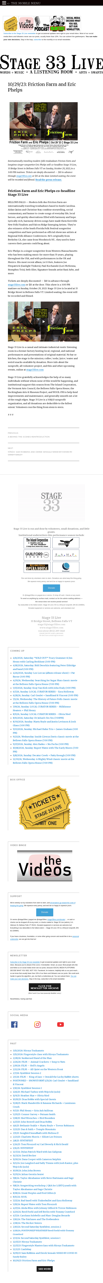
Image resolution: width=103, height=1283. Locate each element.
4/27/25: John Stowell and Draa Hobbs (32, 1121)
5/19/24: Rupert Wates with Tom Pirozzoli (35, 1204)
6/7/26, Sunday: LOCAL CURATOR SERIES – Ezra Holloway (43, 691)
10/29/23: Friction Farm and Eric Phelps (34, 1260)
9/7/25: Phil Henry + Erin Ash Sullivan (33, 1110)
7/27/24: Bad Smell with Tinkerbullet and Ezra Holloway (42, 1200)
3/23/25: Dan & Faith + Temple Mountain (34, 1129)
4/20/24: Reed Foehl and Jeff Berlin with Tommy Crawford (44, 1211)
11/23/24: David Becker (24, 1155)
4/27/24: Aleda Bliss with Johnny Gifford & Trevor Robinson (44, 1208)
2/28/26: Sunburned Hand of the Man (32, 1058)
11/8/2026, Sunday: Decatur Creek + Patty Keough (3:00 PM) (44, 755)
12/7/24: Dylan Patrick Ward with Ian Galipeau (37, 1151)
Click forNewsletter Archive (45, 987)
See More (44, 1269)
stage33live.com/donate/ (56, 919)
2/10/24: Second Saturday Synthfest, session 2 (37, 1226)
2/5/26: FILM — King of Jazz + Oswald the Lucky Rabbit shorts (46, 1076)
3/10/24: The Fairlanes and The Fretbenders (36, 1219)
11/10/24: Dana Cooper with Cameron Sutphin (37, 1159)
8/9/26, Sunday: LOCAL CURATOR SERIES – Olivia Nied (41, 714)
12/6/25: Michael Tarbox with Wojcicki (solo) (36, 1091)
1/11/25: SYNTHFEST (23, 1148)
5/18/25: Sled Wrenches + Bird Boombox (34, 1118)
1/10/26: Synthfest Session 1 (27, 1088)
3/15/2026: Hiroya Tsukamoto (28, 1050)
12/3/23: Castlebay (22, 1249)
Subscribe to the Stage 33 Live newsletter (19, 33)
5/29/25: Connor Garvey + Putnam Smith (34, 1114)
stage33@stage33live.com (51, 624)
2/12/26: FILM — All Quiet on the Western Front (38, 1069)
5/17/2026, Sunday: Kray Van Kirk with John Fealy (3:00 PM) (44, 688)
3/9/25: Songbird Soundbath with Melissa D (35, 1133)
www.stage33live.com (51, 627)
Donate (51, 588)
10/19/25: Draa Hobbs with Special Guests (34, 1099)
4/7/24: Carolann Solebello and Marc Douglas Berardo (41, 1215)
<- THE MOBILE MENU (23, 3)
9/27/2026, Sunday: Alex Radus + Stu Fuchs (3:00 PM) (41, 744)
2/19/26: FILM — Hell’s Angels (29, 1065)
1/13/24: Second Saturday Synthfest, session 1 (36, 1238)
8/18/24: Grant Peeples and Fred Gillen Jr (34, 1193)
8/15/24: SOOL (20, 1196)
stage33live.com (24, 176)
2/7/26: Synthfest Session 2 (27, 1073)
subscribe (37, 40)
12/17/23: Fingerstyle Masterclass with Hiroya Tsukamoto (43, 1245)
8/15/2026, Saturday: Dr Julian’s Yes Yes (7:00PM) (38, 718)
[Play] (43, 321)
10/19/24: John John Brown (27, 1170)
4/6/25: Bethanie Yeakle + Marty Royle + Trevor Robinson (43, 1125)
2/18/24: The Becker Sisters (27, 1223)
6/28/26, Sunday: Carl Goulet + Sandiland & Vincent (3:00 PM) (45, 695)
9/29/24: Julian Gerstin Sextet (28, 1174)
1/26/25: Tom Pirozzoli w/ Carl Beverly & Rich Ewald (40, 1144)
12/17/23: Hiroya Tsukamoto (27, 1241)
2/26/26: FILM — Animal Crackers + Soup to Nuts (39, 1061)
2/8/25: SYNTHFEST (23, 1140)
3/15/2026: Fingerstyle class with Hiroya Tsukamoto (41, 1054)
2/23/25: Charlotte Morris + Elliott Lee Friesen (37, 1136)
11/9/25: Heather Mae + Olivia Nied (31, 1095)
